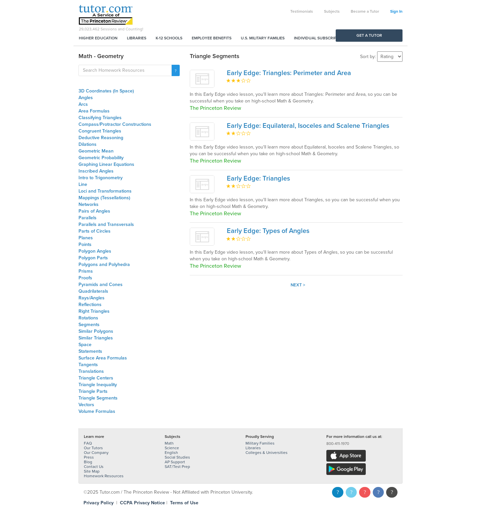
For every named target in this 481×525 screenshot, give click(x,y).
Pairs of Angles (94, 211)
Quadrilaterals (93, 291)
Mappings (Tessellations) (104, 198)
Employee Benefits (211, 38)
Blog (88, 462)
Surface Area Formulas (102, 358)
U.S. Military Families (263, 38)
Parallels (87, 218)
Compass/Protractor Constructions (114, 124)
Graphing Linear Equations (106, 164)
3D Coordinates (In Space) (106, 91)
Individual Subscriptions (321, 38)
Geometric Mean (96, 151)
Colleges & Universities (267, 452)
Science (172, 448)
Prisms (85, 271)
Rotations (88, 318)
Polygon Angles (94, 251)
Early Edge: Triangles (258, 179)
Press (89, 457)
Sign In (396, 11)
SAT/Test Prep (177, 466)
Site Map (92, 471)
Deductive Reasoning (100, 138)
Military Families (260, 443)
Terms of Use (184, 503)
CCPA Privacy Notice (142, 503)
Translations (91, 371)
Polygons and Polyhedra (104, 264)
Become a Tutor (365, 11)
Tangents (88, 364)
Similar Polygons (95, 331)
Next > (298, 285)
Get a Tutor (369, 35)
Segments (89, 324)
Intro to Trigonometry (100, 178)
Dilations (87, 144)
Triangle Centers (95, 378)
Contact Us (94, 466)
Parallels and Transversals (106, 224)
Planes (85, 238)
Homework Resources (104, 476)
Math (169, 443)
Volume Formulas (96, 411)
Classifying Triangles (100, 117)
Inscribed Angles (96, 171)
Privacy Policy (99, 503)
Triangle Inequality (97, 384)
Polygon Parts (93, 258)
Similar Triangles (95, 338)
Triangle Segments (98, 398)
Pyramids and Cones (100, 284)
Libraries (136, 38)
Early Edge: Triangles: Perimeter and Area (289, 73)
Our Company (96, 452)
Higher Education (98, 38)
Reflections (90, 304)
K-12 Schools (169, 38)
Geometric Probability (101, 158)
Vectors (86, 405)
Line (82, 184)
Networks (88, 204)
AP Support (175, 462)
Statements (90, 351)
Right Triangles (94, 311)
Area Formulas (94, 111)
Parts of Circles (94, 231)
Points (85, 244)
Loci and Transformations (105, 191)
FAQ (88, 443)
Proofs (85, 278)
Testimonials (301, 11)
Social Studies (177, 457)
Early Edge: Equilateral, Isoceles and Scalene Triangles (308, 126)
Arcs (83, 104)
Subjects (332, 11)
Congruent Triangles (99, 131)
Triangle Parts (93, 391)
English (171, 452)
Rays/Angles (91, 298)
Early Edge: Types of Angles (268, 231)
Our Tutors (93, 448)
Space (85, 344)
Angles (85, 97)
